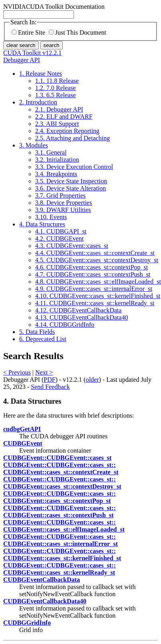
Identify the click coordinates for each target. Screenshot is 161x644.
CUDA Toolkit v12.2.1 (32, 52)
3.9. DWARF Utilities (63, 209)
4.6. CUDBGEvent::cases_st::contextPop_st (91, 267)
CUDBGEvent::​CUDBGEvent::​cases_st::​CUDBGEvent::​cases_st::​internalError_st (60, 540)
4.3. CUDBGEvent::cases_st (71, 245)
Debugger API (21, 60)
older (92, 379)
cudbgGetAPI (22, 429)
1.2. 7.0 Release (55, 87)
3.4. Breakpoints (56, 174)
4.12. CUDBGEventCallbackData (78, 310)
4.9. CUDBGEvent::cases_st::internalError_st (93, 288)
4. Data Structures (42, 224)
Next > (44, 372)
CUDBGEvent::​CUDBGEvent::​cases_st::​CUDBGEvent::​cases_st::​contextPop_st (59, 497)
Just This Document (77, 32)
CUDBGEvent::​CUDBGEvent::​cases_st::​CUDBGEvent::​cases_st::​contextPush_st (59, 511)
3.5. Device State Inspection (71, 181)
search (52, 45)
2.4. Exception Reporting (67, 131)
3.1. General (51, 152)
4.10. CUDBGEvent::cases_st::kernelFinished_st (97, 296)
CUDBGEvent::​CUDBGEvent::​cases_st (57, 457)
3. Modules (33, 145)
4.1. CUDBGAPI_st (60, 231)
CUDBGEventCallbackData (41, 579)
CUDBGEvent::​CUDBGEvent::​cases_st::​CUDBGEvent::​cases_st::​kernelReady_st (59, 569)
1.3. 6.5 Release (55, 95)
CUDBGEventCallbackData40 (44, 601)
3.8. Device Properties (63, 202)
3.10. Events (51, 217)
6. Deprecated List (42, 339)
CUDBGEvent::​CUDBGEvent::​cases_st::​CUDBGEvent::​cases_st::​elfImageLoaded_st (64, 526)
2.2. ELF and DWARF (64, 116)
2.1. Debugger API (59, 109)
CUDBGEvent (22, 443)
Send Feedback (50, 386)
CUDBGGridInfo (27, 622)
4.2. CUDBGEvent (59, 238)
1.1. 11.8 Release (57, 80)
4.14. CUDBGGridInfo (64, 324)
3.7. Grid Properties (60, 195)
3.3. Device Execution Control (74, 166)
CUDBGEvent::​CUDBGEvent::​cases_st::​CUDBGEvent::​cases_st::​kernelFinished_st (62, 555)
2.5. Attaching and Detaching (72, 138)
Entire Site (28, 32)
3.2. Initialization (57, 159)
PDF (49, 379)
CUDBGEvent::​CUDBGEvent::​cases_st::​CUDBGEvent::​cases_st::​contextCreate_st (61, 468)
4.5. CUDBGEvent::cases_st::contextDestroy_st (96, 260)
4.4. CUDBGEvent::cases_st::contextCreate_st (95, 252)
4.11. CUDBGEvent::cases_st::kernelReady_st (94, 303)
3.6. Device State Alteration (70, 188)
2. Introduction (38, 102)
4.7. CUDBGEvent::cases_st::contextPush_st (92, 274)
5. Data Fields (37, 331)
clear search (21, 45)
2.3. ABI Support (57, 123)
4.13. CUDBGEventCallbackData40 (81, 317)
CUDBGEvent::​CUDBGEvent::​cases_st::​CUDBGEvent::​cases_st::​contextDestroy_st (62, 483)
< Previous (17, 372)
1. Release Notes (40, 73)
